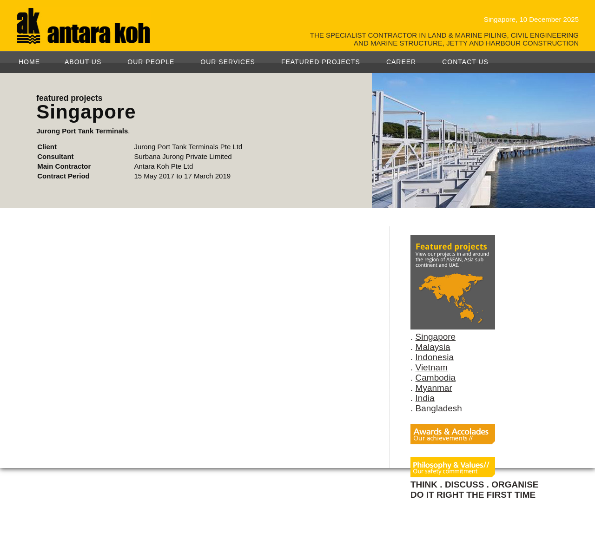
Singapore (436, 337)
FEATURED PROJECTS (320, 62)
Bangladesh (439, 408)
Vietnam (432, 367)
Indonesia (435, 357)
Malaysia (433, 347)
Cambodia (436, 377)
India (425, 398)
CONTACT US (465, 62)
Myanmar (434, 388)
